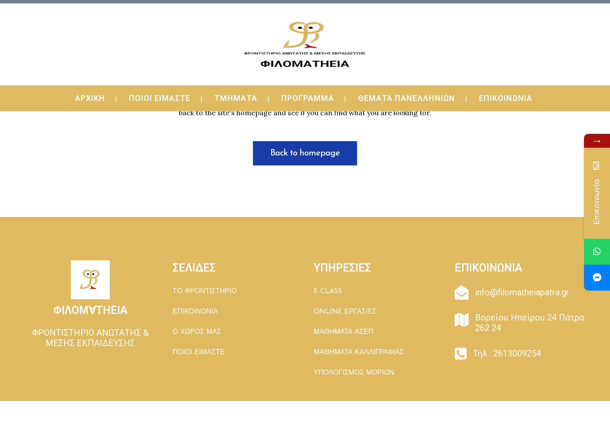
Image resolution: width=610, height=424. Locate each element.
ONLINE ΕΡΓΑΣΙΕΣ (345, 311)
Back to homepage (305, 153)
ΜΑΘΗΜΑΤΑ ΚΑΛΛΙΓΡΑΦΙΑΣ (359, 352)
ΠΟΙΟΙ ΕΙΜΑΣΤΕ (199, 352)
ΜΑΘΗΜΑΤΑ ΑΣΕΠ (344, 332)
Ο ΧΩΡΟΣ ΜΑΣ (197, 332)
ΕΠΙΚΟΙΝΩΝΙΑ (195, 311)
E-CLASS (328, 291)
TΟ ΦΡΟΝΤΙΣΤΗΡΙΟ (205, 291)
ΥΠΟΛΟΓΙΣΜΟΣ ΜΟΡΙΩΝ (354, 372)
